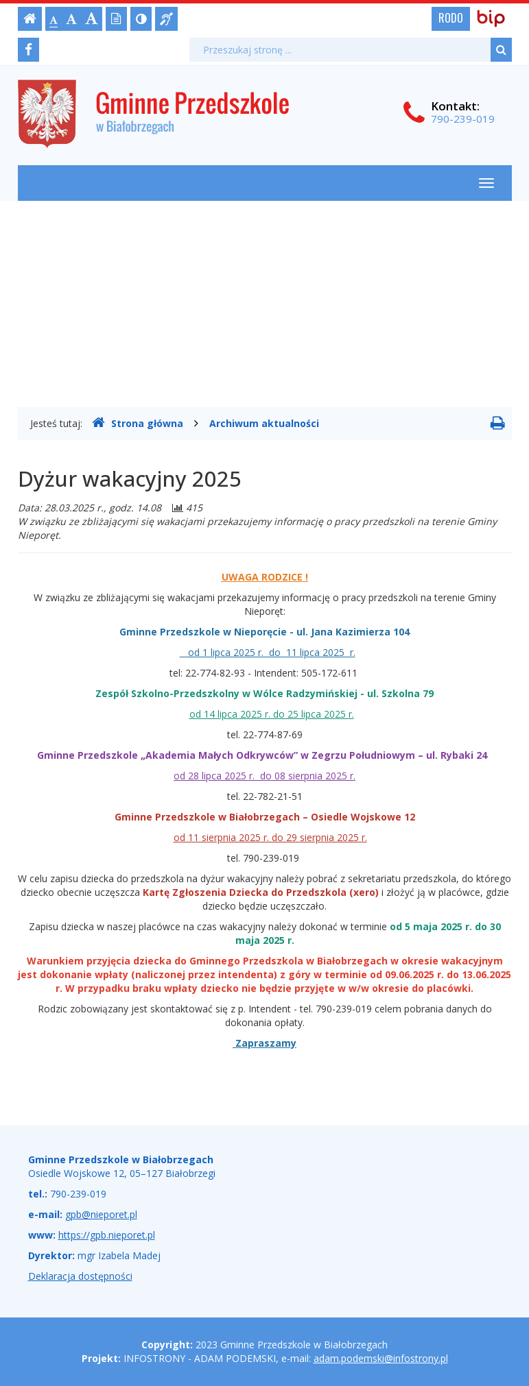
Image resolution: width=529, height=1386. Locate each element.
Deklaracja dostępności (80, 1275)
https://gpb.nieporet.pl (106, 1234)
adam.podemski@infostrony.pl (381, 1358)
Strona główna (137, 423)
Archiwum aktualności (264, 423)
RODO (450, 18)
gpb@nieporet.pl (101, 1214)
